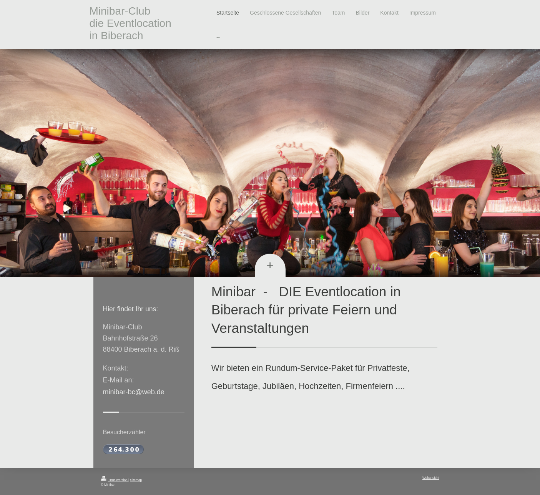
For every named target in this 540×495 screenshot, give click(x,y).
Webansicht (430, 478)
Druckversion (115, 480)
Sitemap (136, 480)
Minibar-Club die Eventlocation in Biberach (130, 23)
